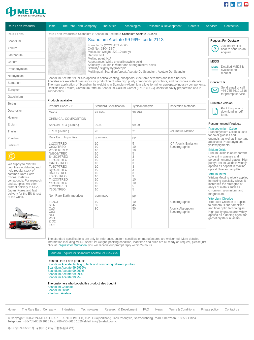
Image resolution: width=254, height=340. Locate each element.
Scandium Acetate (107, 34)
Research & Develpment (121, 309)
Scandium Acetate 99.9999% (67, 267)
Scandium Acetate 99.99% (65, 274)
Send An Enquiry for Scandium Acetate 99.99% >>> (84, 253)
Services (211, 26)
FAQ (146, 309)
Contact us (231, 26)
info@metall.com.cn (105, 321)
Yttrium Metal (217, 174)
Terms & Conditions (182, 309)
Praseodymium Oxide (222, 128)
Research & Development (165, 26)
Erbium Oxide (217, 150)
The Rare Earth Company (79, 26)
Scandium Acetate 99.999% (66, 271)
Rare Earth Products (61, 34)
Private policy (210, 309)
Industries (109, 26)
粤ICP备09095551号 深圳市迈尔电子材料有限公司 (41, 328)
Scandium (84, 34)
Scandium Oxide (58, 290)
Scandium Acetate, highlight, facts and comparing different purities (91, 264)
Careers (194, 26)
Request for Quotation (72, 245)
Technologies (132, 26)
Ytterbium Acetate (59, 293)
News (159, 309)
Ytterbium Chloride (220, 198)
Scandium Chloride (60, 287)
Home (52, 26)
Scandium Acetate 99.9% (64, 277)
